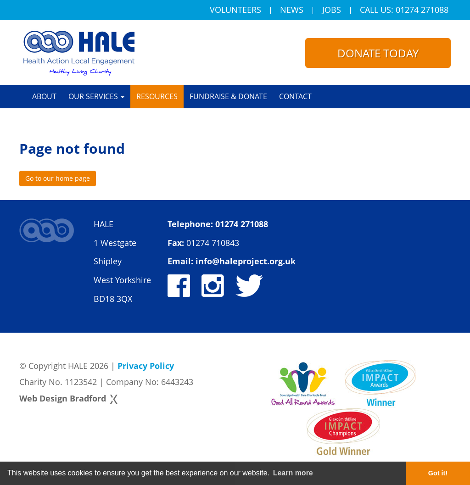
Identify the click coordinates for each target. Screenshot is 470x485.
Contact (295, 96)
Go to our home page (57, 178)
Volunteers (235, 10)
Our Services (96, 96)
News (291, 10)
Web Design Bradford (62, 398)
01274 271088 (241, 223)
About (44, 96)
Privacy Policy (146, 365)
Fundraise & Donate (228, 96)
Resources (157, 96)
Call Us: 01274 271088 (404, 10)
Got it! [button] (438, 473)
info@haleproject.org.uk (246, 261)
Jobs (331, 10)
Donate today (378, 53)
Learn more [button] (293, 473)
